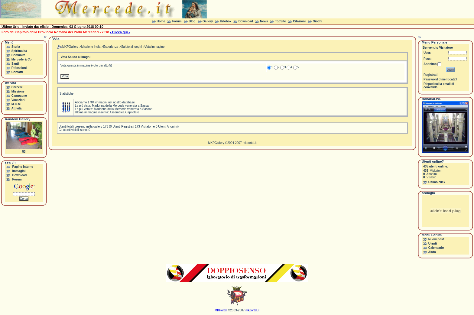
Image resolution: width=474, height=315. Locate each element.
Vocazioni (18, 100)
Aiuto (432, 252)
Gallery (208, 21)
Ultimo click (436, 182)
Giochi (317, 21)
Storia (15, 46)
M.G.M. (16, 104)
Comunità (18, 55)
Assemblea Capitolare (124, 112)
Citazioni (299, 21)
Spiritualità (19, 51)
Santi (15, 63)
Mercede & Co (21, 59)
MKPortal (221, 310)
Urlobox (226, 21)
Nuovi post (436, 239)
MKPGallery (70, 46)
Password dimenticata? (440, 79)
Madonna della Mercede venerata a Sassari (121, 105)
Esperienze (110, 46)
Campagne (19, 95)
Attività (16, 108)
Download (246, 21)
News (264, 21)
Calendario (436, 247)
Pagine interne (22, 166)
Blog (192, 21)
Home (161, 21)
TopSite (280, 21)
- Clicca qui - (120, 32)
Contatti (17, 72)
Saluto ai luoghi (131, 46)
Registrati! (431, 74)
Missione (17, 91)
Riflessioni (19, 68)
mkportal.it (249, 143)
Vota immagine (154, 46)
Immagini (19, 171)
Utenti (432, 243)
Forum (177, 21)
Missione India (90, 46)
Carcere (17, 87)
